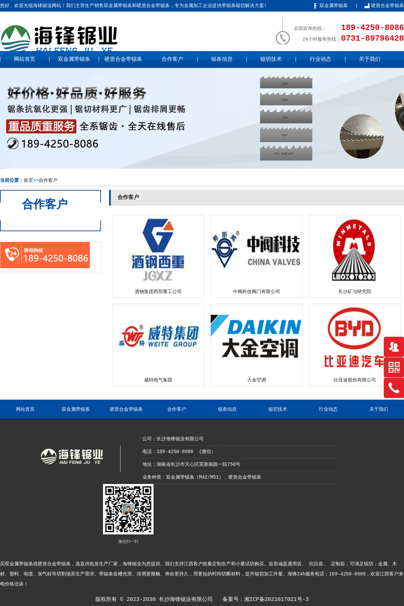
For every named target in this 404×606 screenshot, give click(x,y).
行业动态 (320, 59)
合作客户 (172, 59)
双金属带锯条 (333, 5)
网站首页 (24, 59)
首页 (28, 180)
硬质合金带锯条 (387, 5)
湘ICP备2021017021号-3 (276, 600)
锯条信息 (222, 59)
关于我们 (369, 59)
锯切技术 (271, 59)
